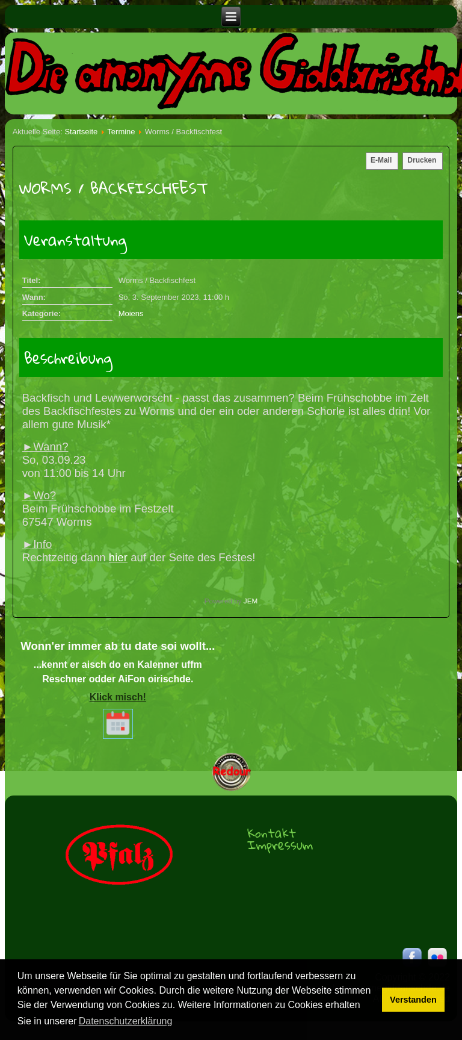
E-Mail (381, 160)
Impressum (280, 844)
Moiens (131, 313)
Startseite (80, 131)
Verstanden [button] (413, 999)
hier (118, 557)
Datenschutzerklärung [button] (126, 1021)
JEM (250, 601)
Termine (121, 131)
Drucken (421, 160)
